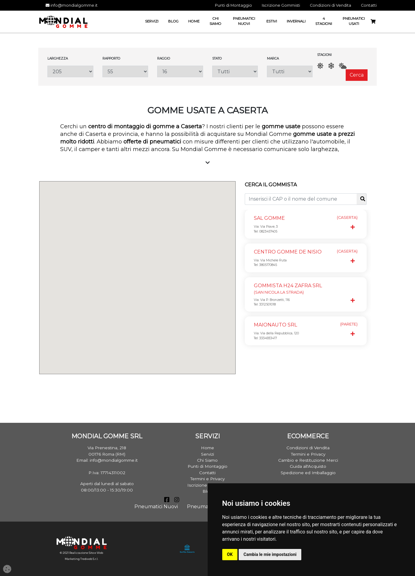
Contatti (207, 472)
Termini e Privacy (207, 478)
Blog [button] (173, 21)
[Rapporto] (125, 71)
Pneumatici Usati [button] (354, 21)
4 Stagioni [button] (323, 21)
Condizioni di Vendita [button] (330, 5)
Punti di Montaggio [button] (233, 5)
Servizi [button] (151, 21)
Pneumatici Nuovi (156, 506)
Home (207, 447)
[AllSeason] (343, 65)
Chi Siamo (207, 460)
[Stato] (235, 71)
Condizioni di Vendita (308, 447)
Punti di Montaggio (207, 466)
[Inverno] (331, 65)
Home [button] (193, 21)
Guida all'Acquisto (308, 466)
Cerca (357, 75)
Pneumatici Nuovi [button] (244, 21)
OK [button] (230, 554)
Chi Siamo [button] (215, 21)
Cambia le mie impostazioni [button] (270, 554)
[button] (143, 262)
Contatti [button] (369, 5)
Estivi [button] (271, 21)
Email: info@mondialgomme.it (107, 460)
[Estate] (320, 65)
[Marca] (290, 71)
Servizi (207, 454)
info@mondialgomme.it (72, 5)
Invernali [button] (296, 21)
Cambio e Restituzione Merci (308, 460)
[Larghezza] (70, 71)
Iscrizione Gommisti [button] (281, 5)
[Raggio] (180, 71)
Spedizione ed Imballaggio (308, 472)
